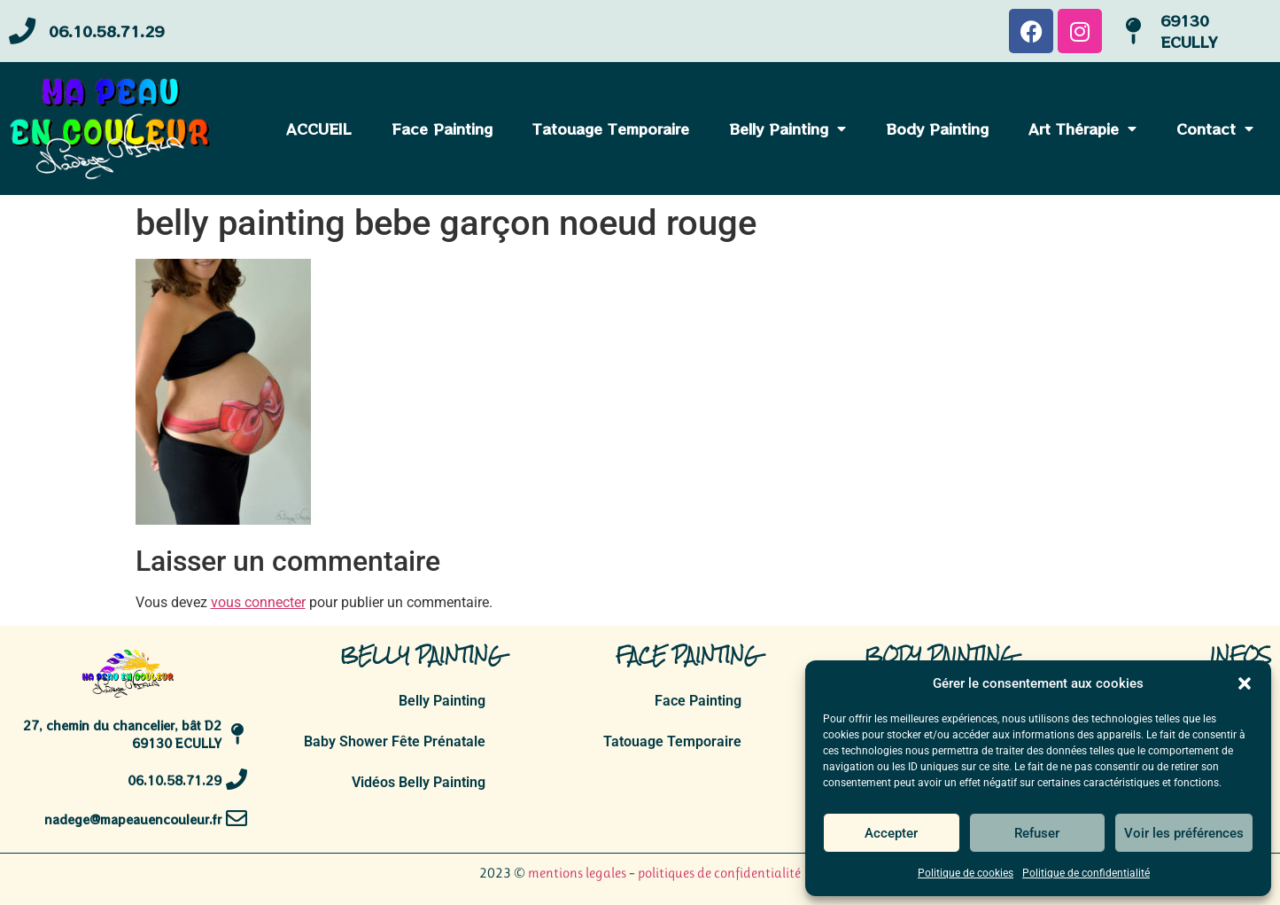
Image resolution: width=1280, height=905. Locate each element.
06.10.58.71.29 (116, 31)
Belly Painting (787, 128)
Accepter (891, 833)
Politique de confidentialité (1086, 873)
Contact (1214, 128)
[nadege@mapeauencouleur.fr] (234, 827)
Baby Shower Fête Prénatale (394, 741)
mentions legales (577, 872)
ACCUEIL (319, 128)
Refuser (1036, 833)
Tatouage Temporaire (610, 128)
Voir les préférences (1184, 833)
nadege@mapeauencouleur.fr (127, 827)
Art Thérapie (1082, 128)
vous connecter (258, 602)
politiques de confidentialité (719, 872)
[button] (1244, 683)
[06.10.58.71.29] (27, 31)
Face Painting (442, 128)
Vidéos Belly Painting (418, 782)
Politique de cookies (965, 873)
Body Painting (937, 128)
